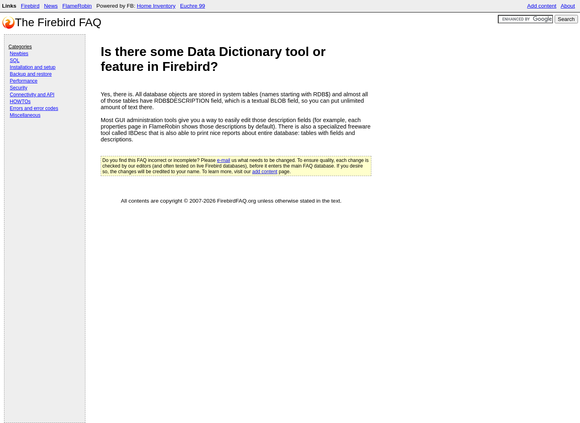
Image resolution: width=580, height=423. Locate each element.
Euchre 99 (192, 6)
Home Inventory (156, 6)
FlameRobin (77, 6)
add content (265, 171)
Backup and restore (31, 74)
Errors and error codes (34, 108)
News (51, 6)
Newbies (19, 53)
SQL (14, 60)
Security (18, 88)
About (568, 6)
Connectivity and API (32, 94)
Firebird (30, 6)
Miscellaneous (25, 115)
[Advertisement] (40, 142)
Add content (542, 6)
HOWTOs (20, 101)
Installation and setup (32, 67)
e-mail (223, 160)
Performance (23, 81)
